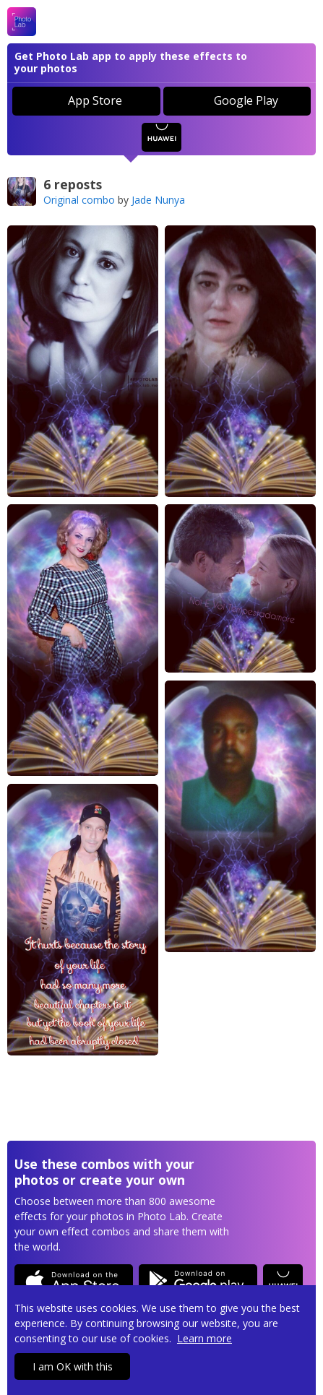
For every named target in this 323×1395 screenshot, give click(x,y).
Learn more (204, 1338)
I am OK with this (73, 1366)
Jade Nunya (158, 200)
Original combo (79, 200)
